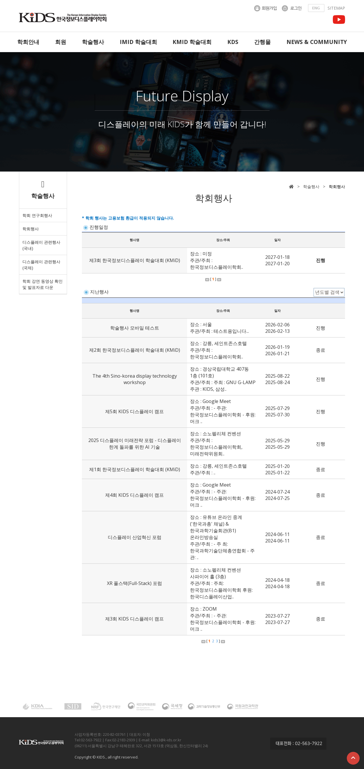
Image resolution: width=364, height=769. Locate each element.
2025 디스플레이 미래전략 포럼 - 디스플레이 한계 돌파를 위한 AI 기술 (134, 443)
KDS (232, 42)
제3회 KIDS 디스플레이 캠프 (134, 619)
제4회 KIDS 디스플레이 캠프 (134, 495)
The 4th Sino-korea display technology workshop (134, 379)
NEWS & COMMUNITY (316, 42)
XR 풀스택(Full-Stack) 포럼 (134, 583)
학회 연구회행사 (37, 215)
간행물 (262, 42)
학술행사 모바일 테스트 (134, 328)
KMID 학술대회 (192, 42)
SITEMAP (336, 8)
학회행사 (30, 228)
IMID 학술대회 (138, 42)
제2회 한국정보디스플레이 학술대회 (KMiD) (134, 350)
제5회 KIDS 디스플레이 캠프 (134, 411)
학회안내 (28, 42)
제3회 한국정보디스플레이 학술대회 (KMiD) (134, 260)
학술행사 (93, 42)
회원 (60, 42)
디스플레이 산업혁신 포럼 (134, 537)
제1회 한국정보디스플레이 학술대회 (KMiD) (134, 469)
